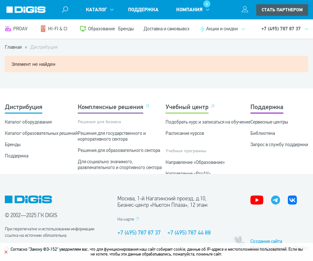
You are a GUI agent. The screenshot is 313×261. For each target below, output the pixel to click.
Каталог (96, 10)
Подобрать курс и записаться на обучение (208, 122)
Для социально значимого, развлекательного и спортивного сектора (120, 164)
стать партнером (282, 10)
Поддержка (143, 10)
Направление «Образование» (195, 162)
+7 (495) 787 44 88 (189, 232)
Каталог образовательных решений (41, 133)
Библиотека (262, 133)
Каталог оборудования (28, 122)
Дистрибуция (23, 107)
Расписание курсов (185, 133)
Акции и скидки (222, 29)
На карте (125, 219)
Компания (189, 10)
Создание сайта (266, 241)
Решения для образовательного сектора (119, 150)
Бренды (126, 29)
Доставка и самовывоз (166, 29)
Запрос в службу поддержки (279, 144)
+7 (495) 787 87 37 (139, 232)
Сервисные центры (269, 122)
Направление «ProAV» (188, 173)
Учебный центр (187, 107)
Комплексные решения (110, 107)
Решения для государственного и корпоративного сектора (112, 136)
